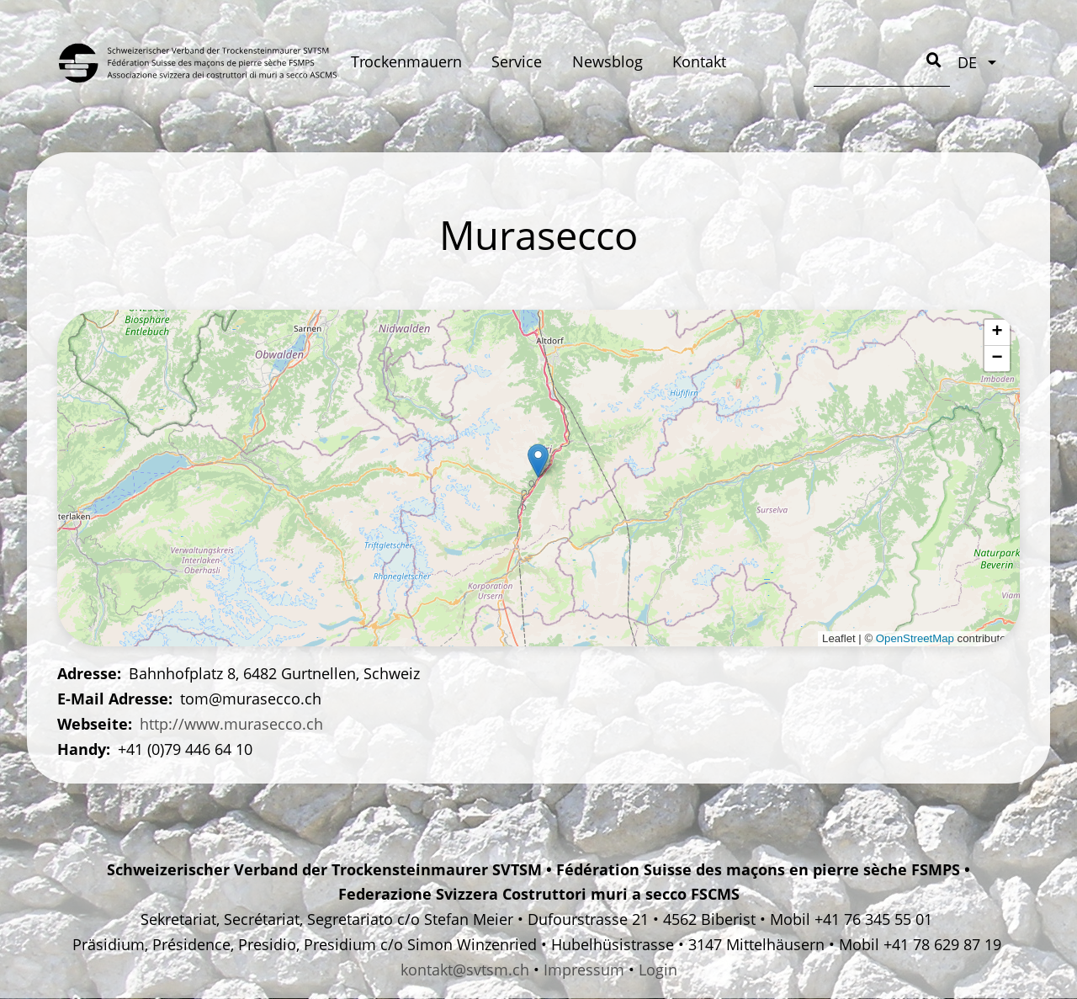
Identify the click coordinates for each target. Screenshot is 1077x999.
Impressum (584, 969)
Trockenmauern (406, 61)
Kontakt (699, 61)
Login (658, 969)
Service (516, 61)
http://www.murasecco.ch (231, 724)
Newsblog (607, 61)
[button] (538, 461)
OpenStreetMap (915, 638)
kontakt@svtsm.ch (465, 969)
